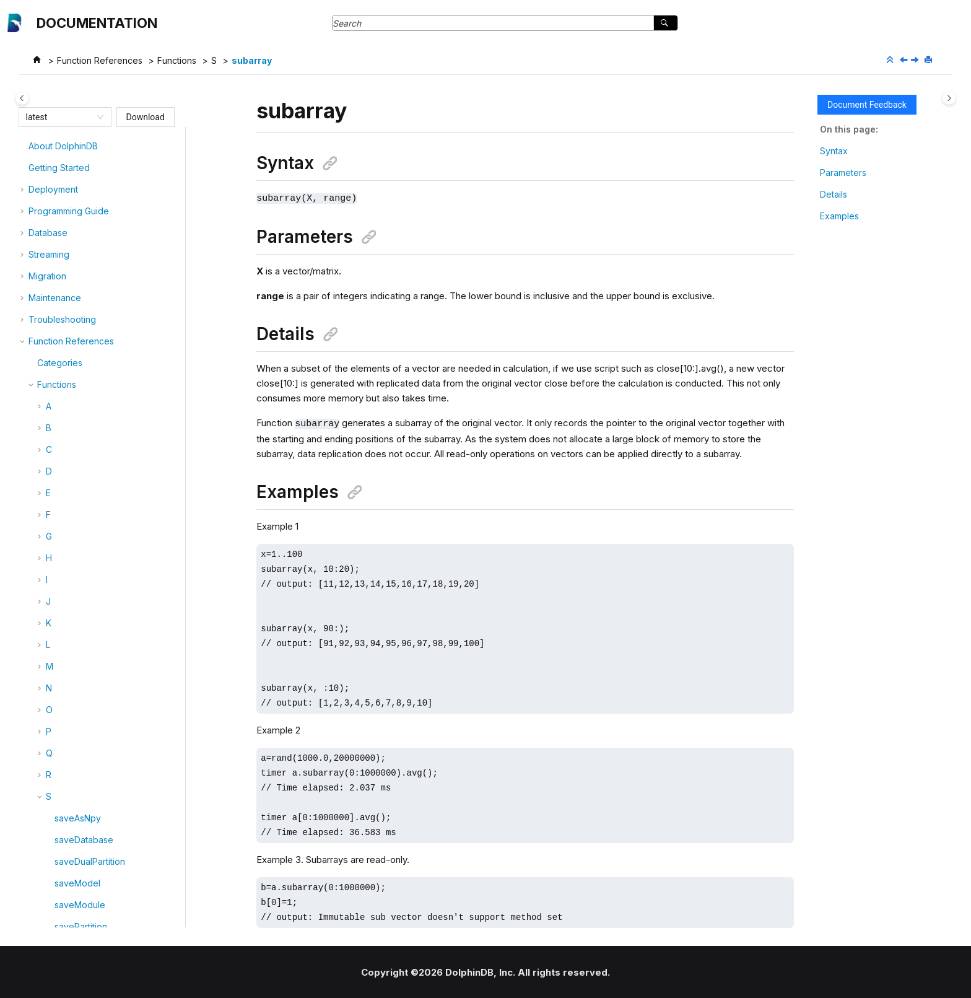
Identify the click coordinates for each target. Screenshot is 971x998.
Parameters (843, 172)
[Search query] (505, 23)
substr (66, 429)
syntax (67, 754)
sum (62, 494)
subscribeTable (86, 407)
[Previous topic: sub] (904, 60)
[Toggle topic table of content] (949, 98)
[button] (49, 147)
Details (833, 194)
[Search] (665, 23)
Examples (839, 216)
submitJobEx (80, 342)
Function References (99, 60)
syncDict (71, 732)
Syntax (834, 151)
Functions (176, 60)
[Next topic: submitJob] (916, 60)
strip (63, 169)
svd (61, 646)
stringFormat (79, 147)
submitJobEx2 (82, 364)
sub (61, 277)
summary (72, 602)
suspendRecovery (92, 624)
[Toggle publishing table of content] (21, 98)
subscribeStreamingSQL (103, 385)
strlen (65, 190)
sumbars (71, 581)
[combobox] (59, 117)
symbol (69, 667)
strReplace (76, 255)
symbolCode (80, 689)
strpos (67, 234)
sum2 (65, 515)
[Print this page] (929, 60)
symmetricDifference (96, 711)
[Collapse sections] (891, 60)
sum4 (65, 559)
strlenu (68, 212)
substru (69, 450)
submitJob (75, 320)
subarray (252, 60)
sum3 (65, 537)
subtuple (72, 472)
